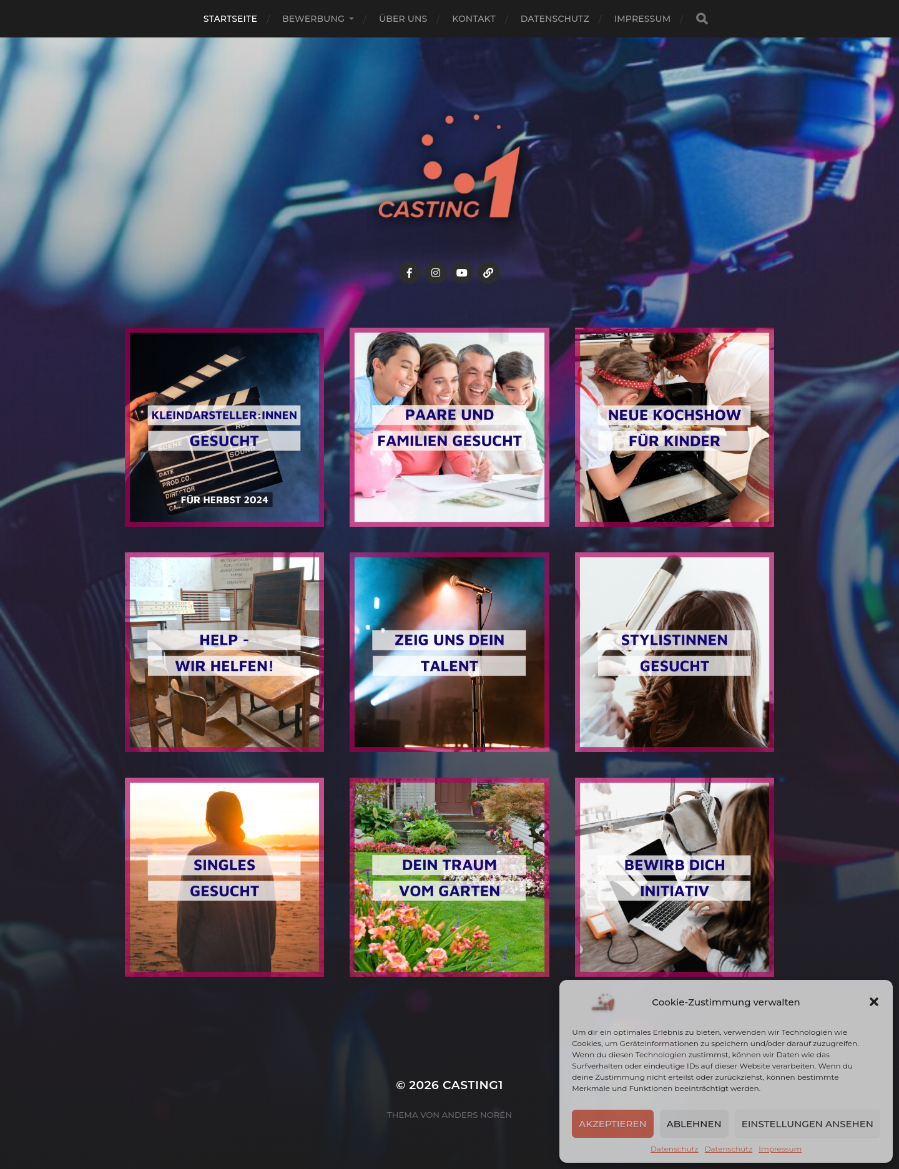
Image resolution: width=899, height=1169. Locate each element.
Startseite (230, 18)
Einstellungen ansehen (807, 1124)
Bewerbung (313, 18)
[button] (874, 1001)
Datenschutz (675, 1148)
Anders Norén (477, 1115)
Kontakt (474, 18)
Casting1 (473, 1085)
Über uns (403, 18)
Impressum (780, 1148)
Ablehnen (694, 1124)
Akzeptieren (613, 1124)
